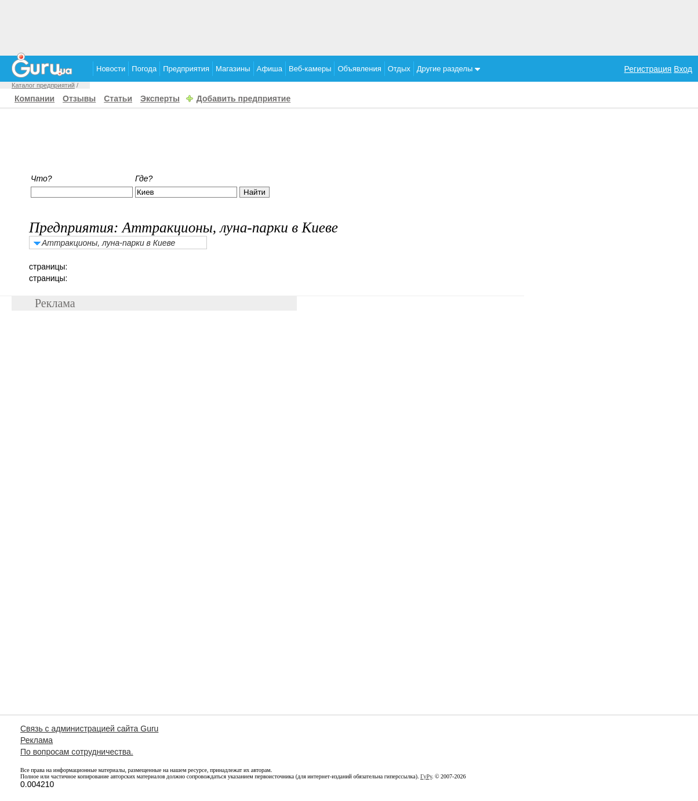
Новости (110, 68)
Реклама (36, 740)
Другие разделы (448, 68)
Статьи (118, 98)
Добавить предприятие (243, 98)
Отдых (399, 68)
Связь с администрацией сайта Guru (89, 728)
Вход (683, 69)
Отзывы (79, 98)
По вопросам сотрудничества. (76, 751)
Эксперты (160, 98)
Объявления (359, 68)
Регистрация (648, 69)
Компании (34, 98)
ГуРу (426, 776)
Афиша (269, 68)
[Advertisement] (349, 26)
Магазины (233, 68)
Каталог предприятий (43, 85)
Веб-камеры (310, 68)
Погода (144, 68)
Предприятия (186, 68)
